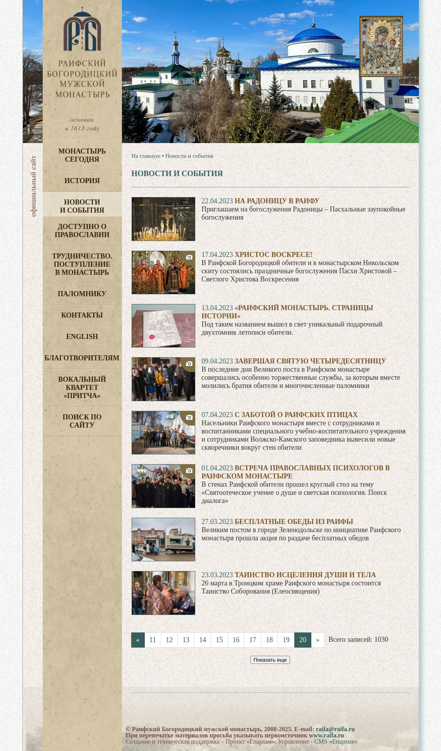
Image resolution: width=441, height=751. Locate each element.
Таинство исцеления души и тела (305, 575)
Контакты (82, 315)
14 (202, 640)
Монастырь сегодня (82, 155)
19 (286, 640)
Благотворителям (82, 358)
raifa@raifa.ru (335, 729)
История (82, 181)
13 (185, 640)
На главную (146, 156)
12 (169, 640)
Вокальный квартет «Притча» (82, 388)
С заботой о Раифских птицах (296, 415)
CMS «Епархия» (336, 741)
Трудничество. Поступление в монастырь (82, 264)
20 (302, 640)
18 (269, 640)
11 (152, 640)
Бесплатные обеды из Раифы (293, 522)
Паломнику (82, 294)
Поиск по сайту (82, 421)
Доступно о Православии (82, 231)
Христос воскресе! (273, 254)
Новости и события (82, 206)
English (82, 337)
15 (219, 640)
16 (236, 640)
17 (252, 640)
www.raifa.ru (326, 735)
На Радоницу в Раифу (276, 201)
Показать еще (270, 660)
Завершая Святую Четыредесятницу (310, 361)
